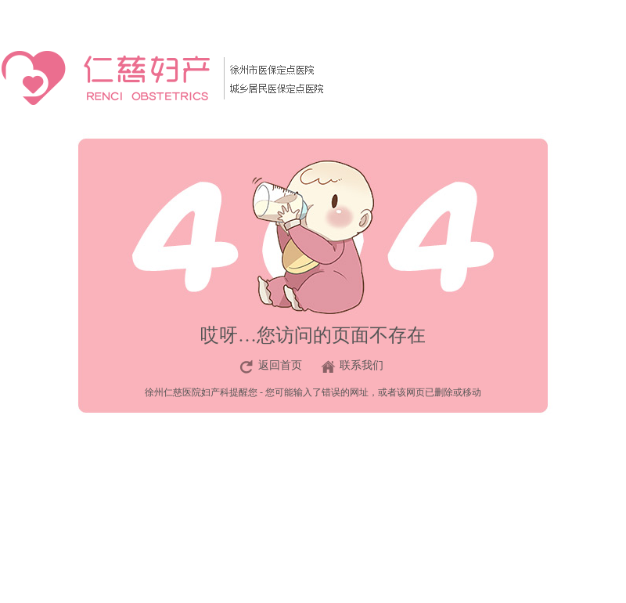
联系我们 (361, 365)
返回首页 (280, 365)
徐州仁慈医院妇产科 (187, 392)
